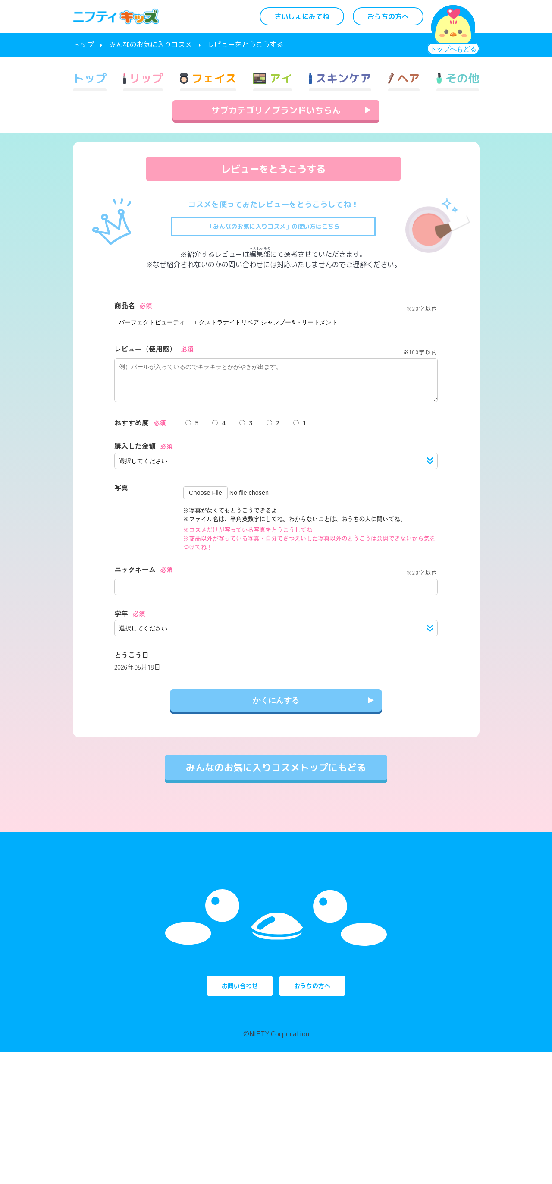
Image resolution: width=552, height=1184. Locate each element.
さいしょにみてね (301, 16)
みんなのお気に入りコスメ (150, 44)
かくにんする (276, 745)
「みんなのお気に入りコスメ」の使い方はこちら (273, 264)
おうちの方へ (388, 16)
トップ (83, 44)
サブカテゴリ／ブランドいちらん (276, 148)
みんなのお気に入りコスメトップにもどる (276, 812)
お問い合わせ (224, 1113)
